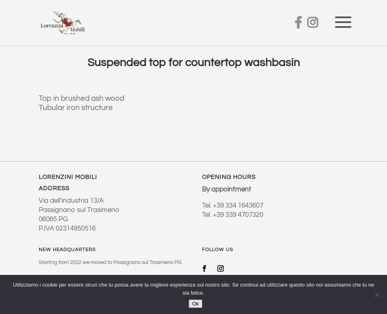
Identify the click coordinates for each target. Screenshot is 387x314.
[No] (377, 295)
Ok (195, 304)
